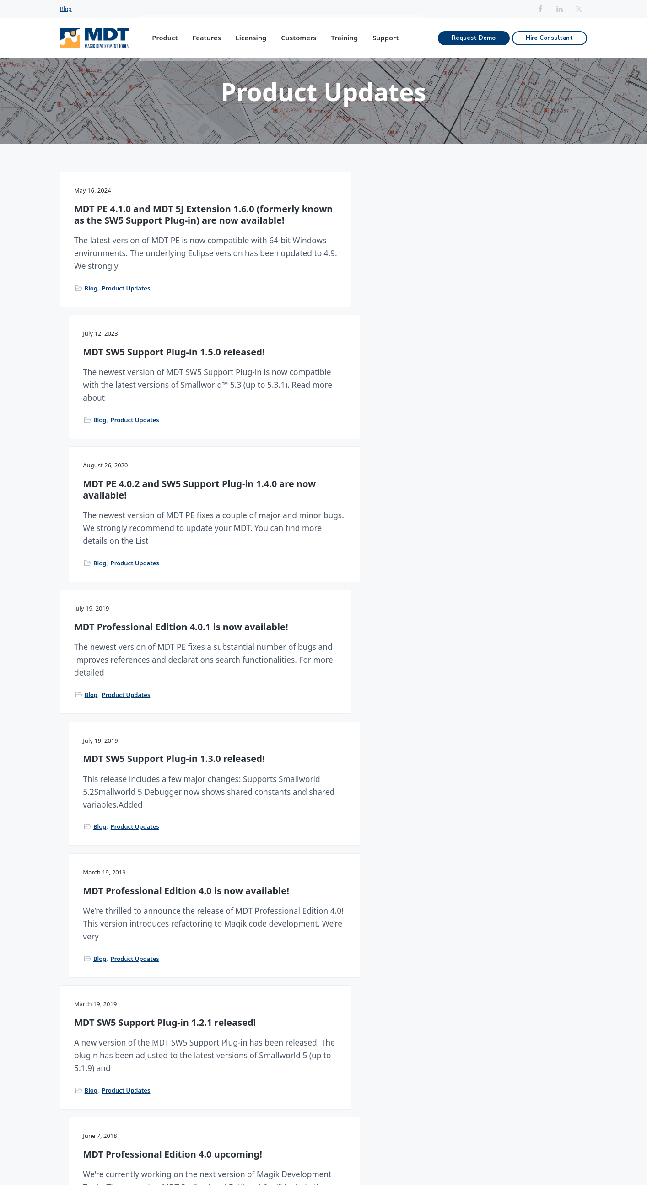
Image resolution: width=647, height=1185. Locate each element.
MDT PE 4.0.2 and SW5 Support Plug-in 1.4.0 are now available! (503, 245)
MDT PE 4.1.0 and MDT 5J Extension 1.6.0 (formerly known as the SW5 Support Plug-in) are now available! (134, 250)
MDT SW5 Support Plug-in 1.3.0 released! (323, 438)
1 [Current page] (289, 779)
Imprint (546, 1161)
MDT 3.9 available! (476, 608)
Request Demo (474, 42)
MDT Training (442, 1042)
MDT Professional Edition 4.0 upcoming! (318, 614)
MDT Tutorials (442, 1060)
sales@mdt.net (84, 1056)
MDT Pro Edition (266, 1024)
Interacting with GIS (353, 1042)
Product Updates (126, 364)
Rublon (517, 1161)
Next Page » (337, 779)
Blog (66, 9)
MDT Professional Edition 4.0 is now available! (499, 438)
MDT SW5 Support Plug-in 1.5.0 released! (323, 239)
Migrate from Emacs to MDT (464, 1024)
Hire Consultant (549, 42)
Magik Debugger (348, 1024)
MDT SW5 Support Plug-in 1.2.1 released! (143, 614)
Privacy (575, 1161)
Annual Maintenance (273, 1060)
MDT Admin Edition (271, 1042)
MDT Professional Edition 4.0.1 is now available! (142, 438)
